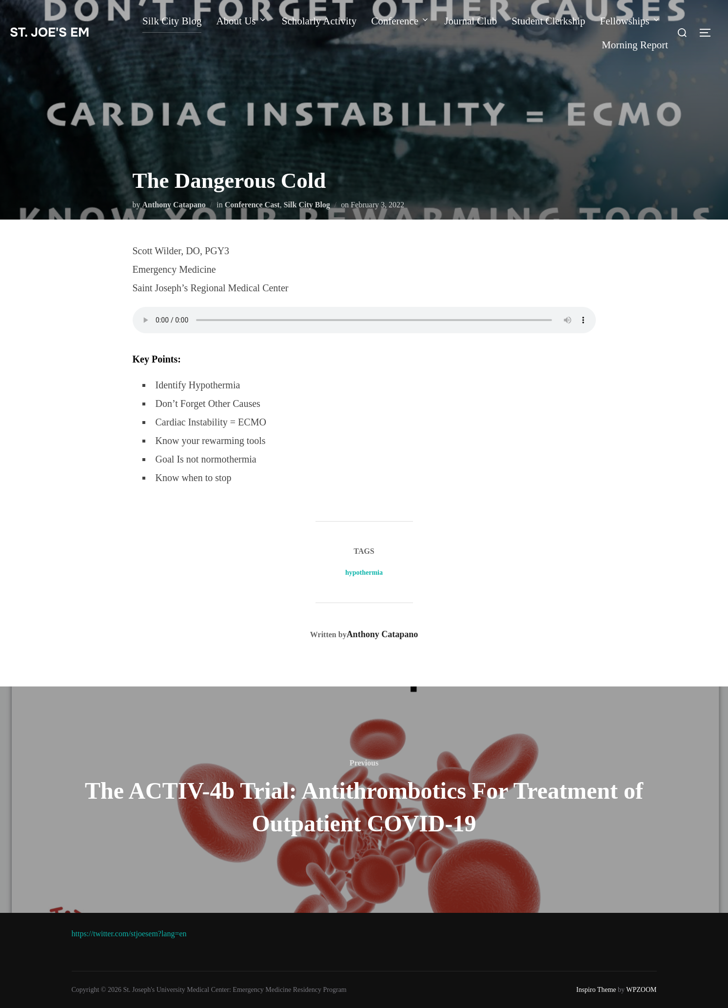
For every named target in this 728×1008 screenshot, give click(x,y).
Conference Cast (252, 205)
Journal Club (470, 21)
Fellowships (630, 21)
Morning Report (635, 45)
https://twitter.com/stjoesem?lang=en (129, 933)
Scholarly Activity (319, 21)
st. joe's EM (49, 32)
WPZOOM (641, 989)
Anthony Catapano (174, 205)
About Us (241, 21)
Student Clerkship (548, 21)
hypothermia (364, 572)
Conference (400, 21)
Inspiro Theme (596, 989)
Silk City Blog (171, 21)
